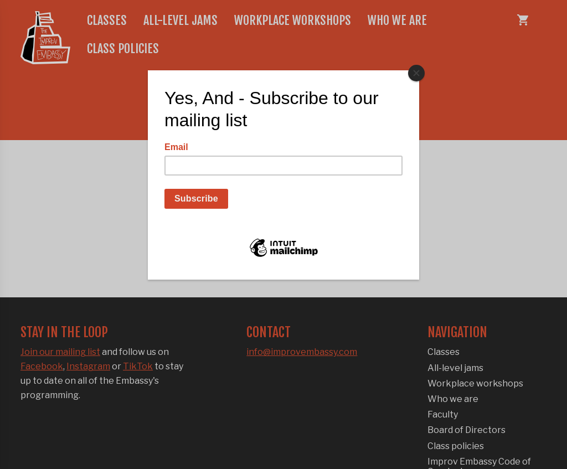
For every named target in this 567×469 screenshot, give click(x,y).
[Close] (416, 73)
